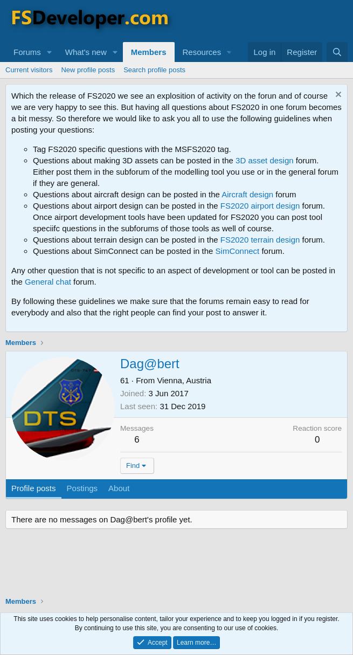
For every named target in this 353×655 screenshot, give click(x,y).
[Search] (337, 52)
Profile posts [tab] (33, 488)
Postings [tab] (82, 488)
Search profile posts (154, 70)
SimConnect (238, 251)
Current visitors (28, 70)
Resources (202, 52)
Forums (27, 52)
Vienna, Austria (184, 380)
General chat (48, 281)
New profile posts (88, 70)
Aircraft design (247, 194)
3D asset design (265, 160)
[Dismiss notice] (337, 95)
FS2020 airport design (260, 205)
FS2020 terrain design (260, 239)
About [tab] (118, 488)
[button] (49, 52)
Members (149, 52)
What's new (86, 52)
